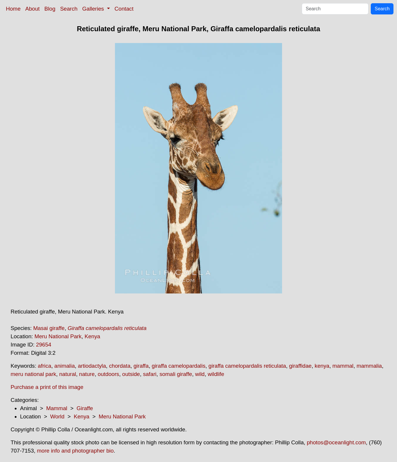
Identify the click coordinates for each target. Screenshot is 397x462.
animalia (64, 366)
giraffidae (300, 366)
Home (13, 9)
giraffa (141, 366)
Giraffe (85, 408)
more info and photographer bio (75, 451)
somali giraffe (175, 374)
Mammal (56, 408)
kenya (322, 366)
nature (87, 374)
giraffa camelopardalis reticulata (247, 366)
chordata (120, 366)
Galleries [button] (94, 9)
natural (67, 374)
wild (200, 374)
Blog (50, 9)
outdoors (108, 374)
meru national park (33, 374)
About (32, 9)
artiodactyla (92, 366)
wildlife (216, 374)
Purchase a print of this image (47, 387)
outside (131, 374)
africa (44, 366)
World (57, 416)
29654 (43, 344)
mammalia (369, 366)
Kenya (92, 336)
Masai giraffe (49, 328)
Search (69, 9)
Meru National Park (58, 336)
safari (150, 374)
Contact (124, 9)
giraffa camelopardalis (178, 366)
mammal (343, 366)
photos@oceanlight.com (336, 442)
